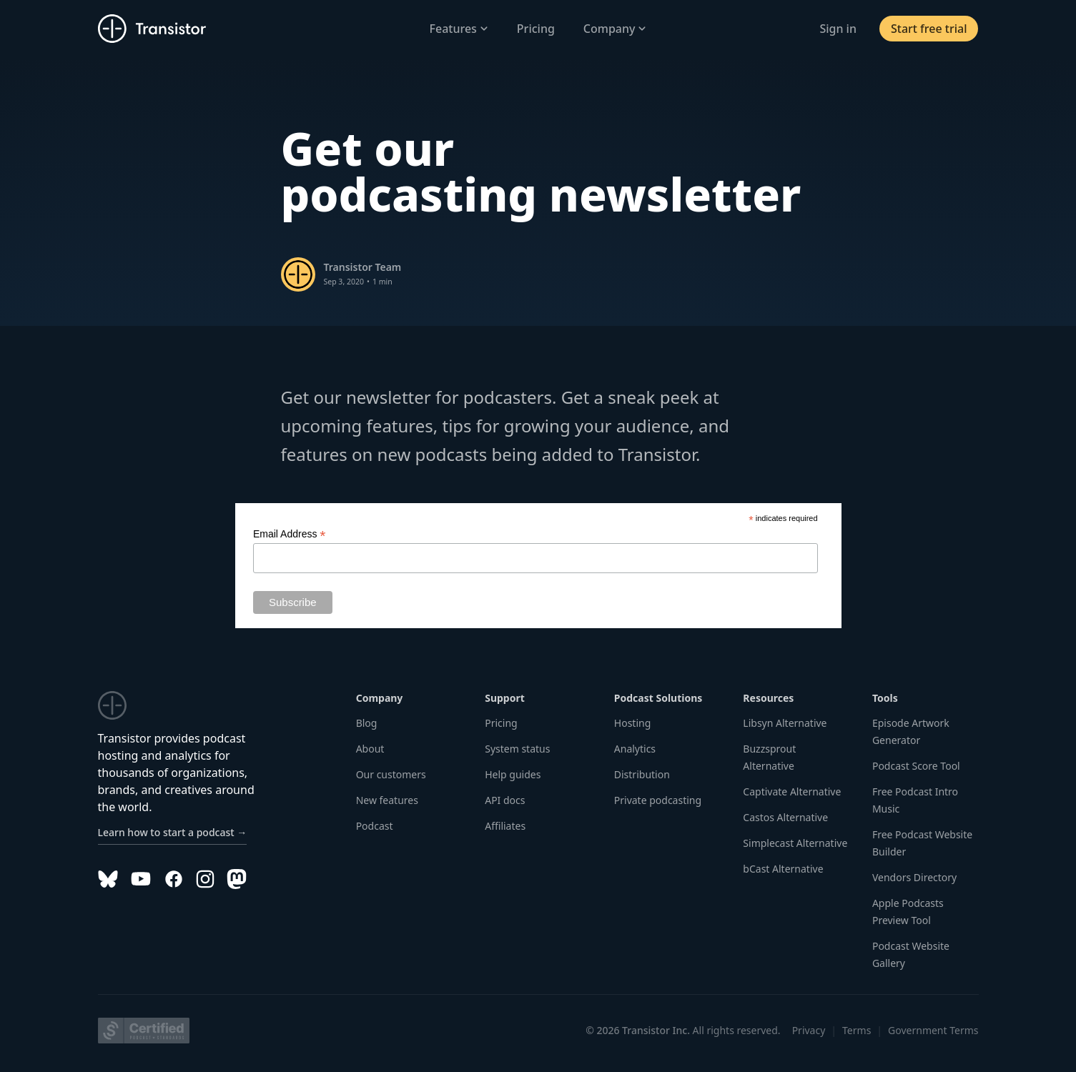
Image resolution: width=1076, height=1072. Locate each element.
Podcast (374, 826)
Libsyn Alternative (784, 723)
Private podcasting (657, 800)
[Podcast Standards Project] (143, 1030)
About (370, 748)
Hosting (632, 723)
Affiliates (505, 826)
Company (615, 28)
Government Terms (933, 1030)
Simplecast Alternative (795, 843)
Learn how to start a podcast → (172, 832)
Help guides (513, 774)
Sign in (838, 28)
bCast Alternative (783, 868)
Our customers (391, 774)
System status (517, 748)
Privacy (809, 1030)
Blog (366, 723)
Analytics (635, 748)
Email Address (289, 534)
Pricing (536, 28)
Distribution (642, 774)
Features (459, 28)
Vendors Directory (914, 877)
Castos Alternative (785, 817)
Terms (856, 1030)
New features (387, 800)
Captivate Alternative (792, 791)
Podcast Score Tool (916, 766)
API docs (505, 800)
